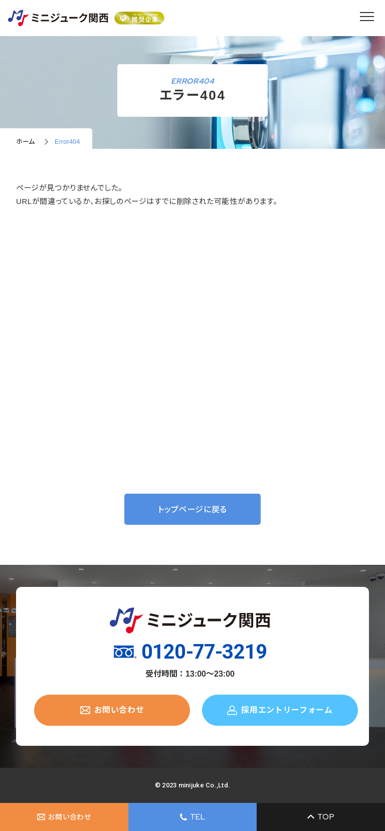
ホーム (25, 141)
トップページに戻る (192, 509)
